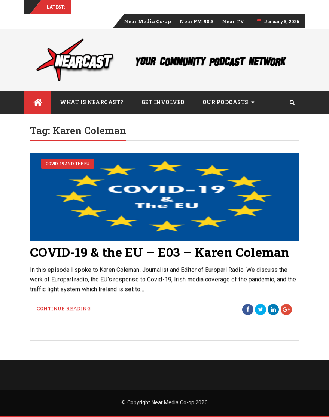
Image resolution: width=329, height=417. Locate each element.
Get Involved (163, 102)
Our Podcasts (225, 102)
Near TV (233, 21)
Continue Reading (64, 308)
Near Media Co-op (147, 21)
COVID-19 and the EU (68, 164)
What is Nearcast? (92, 102)
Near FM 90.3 (196, 21)
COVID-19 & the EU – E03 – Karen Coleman (160, 252)
